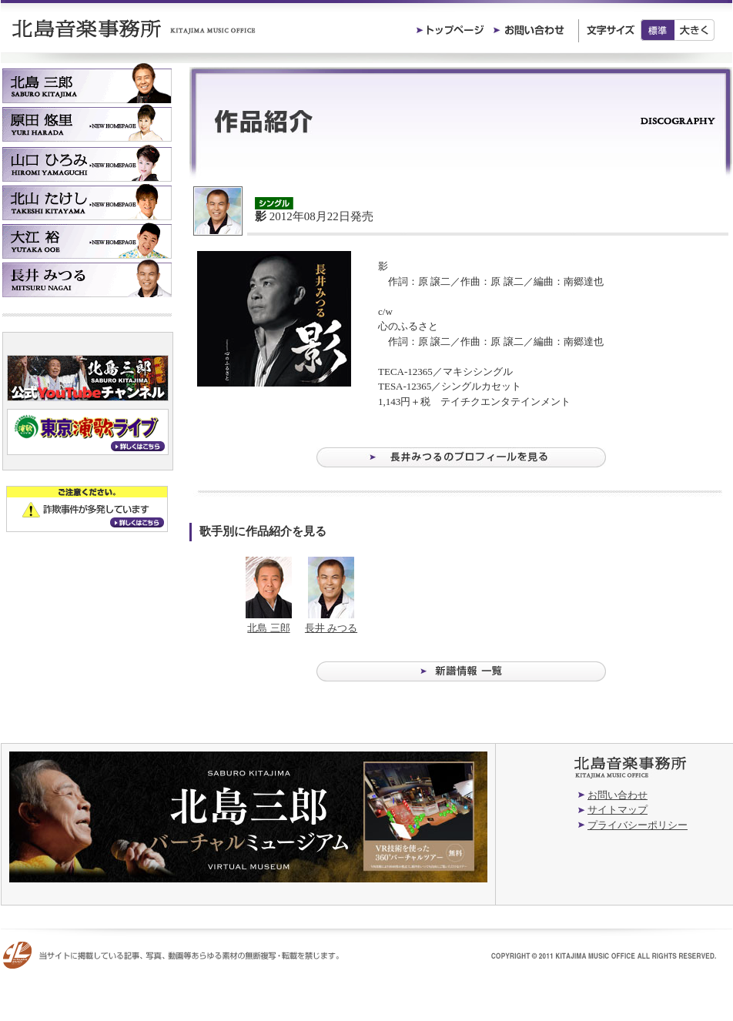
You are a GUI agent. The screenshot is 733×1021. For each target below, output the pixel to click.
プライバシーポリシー (637, 825)
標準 (657, 30)
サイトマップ (617, 809)
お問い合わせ (617, 795)
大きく (694, 30)
